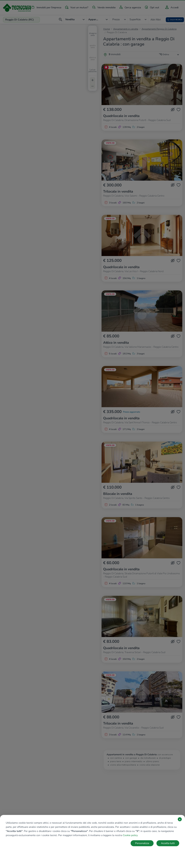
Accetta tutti (168, 843)
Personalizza (142, 843)
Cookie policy (130, 835)
